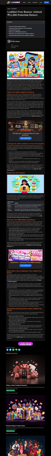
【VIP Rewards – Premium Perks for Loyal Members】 (25, 134)
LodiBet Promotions (35, 116)
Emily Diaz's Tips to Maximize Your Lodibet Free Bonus (21, 33)
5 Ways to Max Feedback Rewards (16, 385)
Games (24, 2)
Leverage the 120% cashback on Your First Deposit (20, 28)
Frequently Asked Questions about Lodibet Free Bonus (21, 35)
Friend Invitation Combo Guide (15, 426)
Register (46, 2)
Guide (29, 2)
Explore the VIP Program (14, 30)
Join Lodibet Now (25, 138)
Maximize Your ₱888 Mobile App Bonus (18, 31)
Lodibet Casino (19, 337)
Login (41, 2)
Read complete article (10, 390)
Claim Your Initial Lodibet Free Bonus (17, 26)
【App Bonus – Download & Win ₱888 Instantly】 (25, 262)
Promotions (35, 2)
